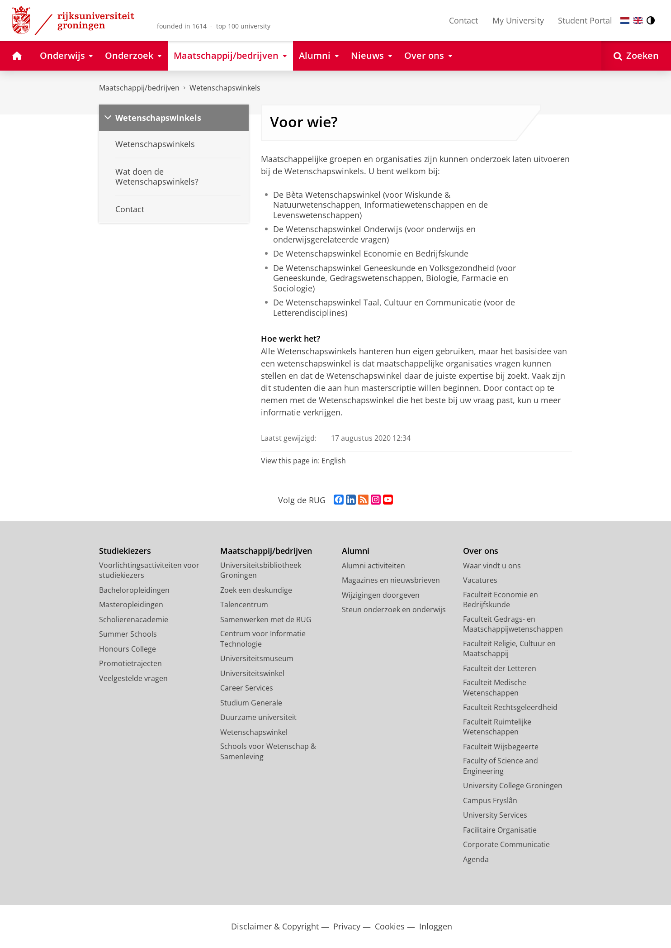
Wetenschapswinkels (224, 88)
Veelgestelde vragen (133, 678)
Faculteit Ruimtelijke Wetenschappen (497, 727)
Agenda (476, 859)
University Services (495, 815)
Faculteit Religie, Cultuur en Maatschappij (509, 648)
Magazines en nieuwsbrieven (391, 580)
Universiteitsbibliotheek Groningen (260, 570)
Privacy (346, 926)
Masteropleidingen (131, 605)
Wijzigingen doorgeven (381, 595)
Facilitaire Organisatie (500, 830)
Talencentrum (244, 605)
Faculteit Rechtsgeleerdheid (510, 707)
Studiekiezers (125, 551)
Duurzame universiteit (258, 717)
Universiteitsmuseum (256, 658)
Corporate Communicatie (506, 844)
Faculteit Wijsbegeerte (501, 747)
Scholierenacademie (133, 619)
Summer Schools (128, 634)
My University (518, 20)
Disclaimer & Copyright (275, 926)
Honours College (127, 649)
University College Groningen (512, 786)
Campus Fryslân (490, 800)
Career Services (246, 688)
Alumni (355, 551)
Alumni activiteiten (373, 566)
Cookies (390, 926)
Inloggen (435, 926)
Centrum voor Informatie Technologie (263, 639)
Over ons (480, 551)
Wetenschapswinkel (254, 732)
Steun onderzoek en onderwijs (394, 610)
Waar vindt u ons (492, 566)
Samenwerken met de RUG (266, 619)
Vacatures (480, 580)
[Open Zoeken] (636, 56)
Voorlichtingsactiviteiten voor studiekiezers (149, 570)
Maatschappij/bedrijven (139, 88)
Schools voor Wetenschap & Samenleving (268, 751)
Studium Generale (251, 703)
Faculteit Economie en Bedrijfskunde (500, 600)
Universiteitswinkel (252, 673)
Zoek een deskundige (256, 590)
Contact (463, 20)
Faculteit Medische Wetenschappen (494, 687)
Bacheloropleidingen (134, 590)
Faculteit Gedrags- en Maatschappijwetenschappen (513, 624)
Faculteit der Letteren (499, 668)
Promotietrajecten (130, 663)
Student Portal (585, 20)
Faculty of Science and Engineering (500, 766)
